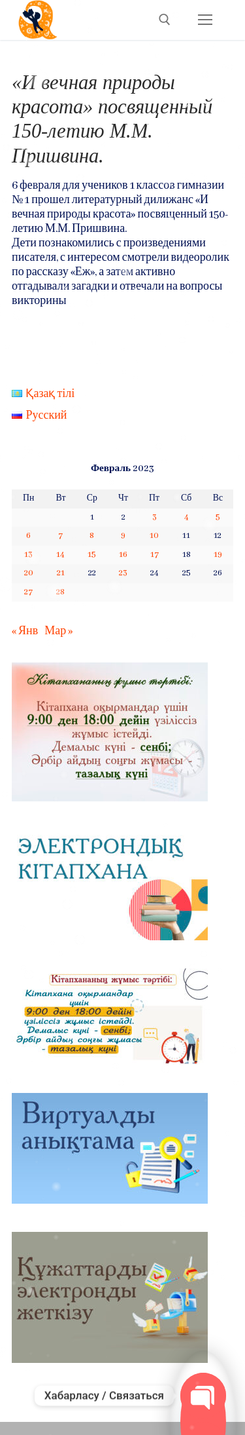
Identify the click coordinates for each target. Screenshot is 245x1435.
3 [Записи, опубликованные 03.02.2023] (154, 517)
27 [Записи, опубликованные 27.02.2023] (28, 592)
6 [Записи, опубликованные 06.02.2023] (28, 535)
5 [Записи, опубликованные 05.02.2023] (218, 517)
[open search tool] (165, 20)
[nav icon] (204, 20)
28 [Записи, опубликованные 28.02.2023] (60, 592)
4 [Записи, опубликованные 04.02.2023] (186, 517)
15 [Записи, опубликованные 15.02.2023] (92, 554)
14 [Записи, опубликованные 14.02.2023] (60, 554)
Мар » (58, 631)
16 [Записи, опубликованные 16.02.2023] (123, 554)
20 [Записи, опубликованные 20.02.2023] (28, 573)
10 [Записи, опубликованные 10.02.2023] (154, 535)
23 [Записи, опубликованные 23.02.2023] (123, 573)
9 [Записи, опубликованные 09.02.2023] (123, 535)
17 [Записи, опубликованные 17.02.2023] (154, 554)
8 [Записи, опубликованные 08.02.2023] (92, 535)
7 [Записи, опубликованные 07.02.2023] (60, 535)
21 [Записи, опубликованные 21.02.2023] (61, 573)
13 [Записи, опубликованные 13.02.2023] (28, 554)
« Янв (25, 631)
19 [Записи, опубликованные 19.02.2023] (218, 554)
